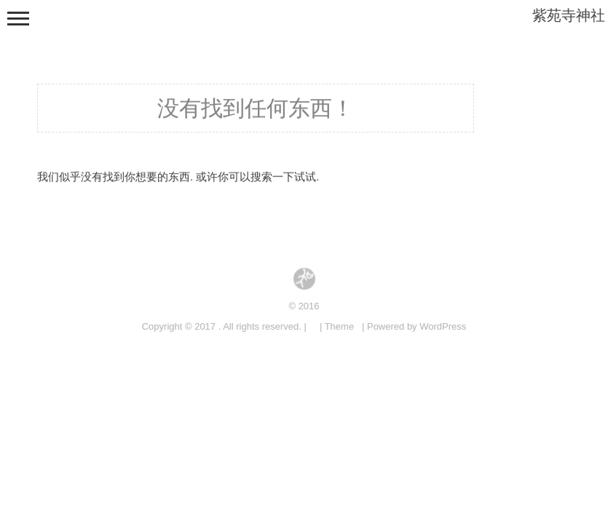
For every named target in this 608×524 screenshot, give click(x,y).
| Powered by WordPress (414, 326)
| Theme (337, 326)
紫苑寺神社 (568, 15)
